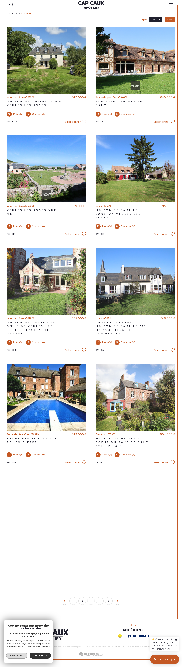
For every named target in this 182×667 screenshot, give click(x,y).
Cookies (147, 647)
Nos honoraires (84, 647)
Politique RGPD (137, 647)
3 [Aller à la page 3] (91, 601)
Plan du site (96, 647)
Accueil (11, 13)
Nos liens (127, 647)
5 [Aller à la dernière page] (108, 601)
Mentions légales (109, 647)
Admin (119, 647)
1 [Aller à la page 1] (73, 601)
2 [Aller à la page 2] (82, 601)
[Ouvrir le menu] (170, 5)
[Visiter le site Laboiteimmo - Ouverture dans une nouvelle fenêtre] (91, 657)
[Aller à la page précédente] (64, 601)
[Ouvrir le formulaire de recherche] (11, 5)
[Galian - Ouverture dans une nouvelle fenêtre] (138, 636)
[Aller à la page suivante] (117, 601)
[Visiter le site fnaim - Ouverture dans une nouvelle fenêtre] (120, 636)
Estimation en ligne (164, 659)
